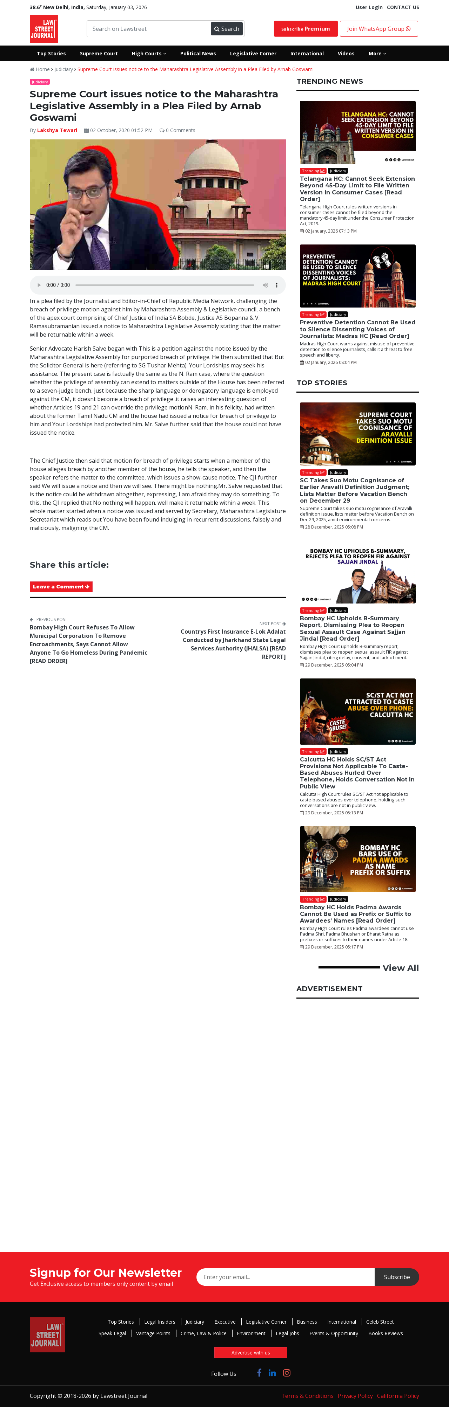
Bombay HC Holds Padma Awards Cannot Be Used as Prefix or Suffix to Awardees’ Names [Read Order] (355, 914)
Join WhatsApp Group (379, 29)
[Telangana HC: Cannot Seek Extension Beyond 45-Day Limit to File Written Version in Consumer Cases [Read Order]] (358, 132)
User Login (369, 7)
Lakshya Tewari (58, 130)
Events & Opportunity (333, 1333)
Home (40, 69)
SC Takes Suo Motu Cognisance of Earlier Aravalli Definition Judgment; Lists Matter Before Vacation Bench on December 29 (354, 490)
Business (307, 1321)
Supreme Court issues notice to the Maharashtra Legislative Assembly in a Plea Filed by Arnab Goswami (196, 69)
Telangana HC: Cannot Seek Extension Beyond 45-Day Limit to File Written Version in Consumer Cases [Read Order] (357, 188)
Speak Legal (112, 1333)
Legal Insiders (159, 1321)
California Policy (398, 1396)
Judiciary (63, 69)
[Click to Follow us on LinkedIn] (272, 1372)
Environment (251, 1333)
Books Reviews (385, 1333)
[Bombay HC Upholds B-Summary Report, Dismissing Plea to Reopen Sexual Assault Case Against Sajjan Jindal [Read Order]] (358, 572)
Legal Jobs (287, 1333)
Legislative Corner (266, 1321)
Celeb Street (380, 1321)
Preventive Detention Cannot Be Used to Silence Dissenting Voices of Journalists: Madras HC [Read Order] (358, 329)
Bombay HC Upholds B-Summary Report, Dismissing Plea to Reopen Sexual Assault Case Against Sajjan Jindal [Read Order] (353, 628)
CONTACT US (403, 7)
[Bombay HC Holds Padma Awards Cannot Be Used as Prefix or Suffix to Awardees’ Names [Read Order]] (358, 859)
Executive (225, 1321)
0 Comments (177, 130)
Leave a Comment (61, 587)
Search (226, 29)
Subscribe (305, 29)
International (341, 1321)
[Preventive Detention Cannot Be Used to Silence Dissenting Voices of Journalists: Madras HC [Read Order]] (358, 276)
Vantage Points (153, 1333)
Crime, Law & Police (204, 1333)
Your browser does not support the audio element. (158, 285)
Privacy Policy (355, 1396)
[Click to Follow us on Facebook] (259, 1372)
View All (401, 968)
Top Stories (121, 1321)
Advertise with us (251, 1352)
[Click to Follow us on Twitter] (246, 1372)
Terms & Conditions (307, 1396)
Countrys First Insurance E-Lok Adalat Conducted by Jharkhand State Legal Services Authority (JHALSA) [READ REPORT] (233, 644)
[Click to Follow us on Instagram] (286, 1372)
